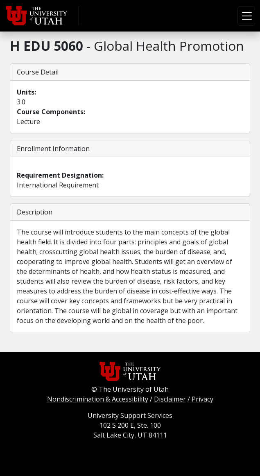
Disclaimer (170, 399)
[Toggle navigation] (246, 16)
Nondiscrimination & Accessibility (97, 399)
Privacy (202, 399)
